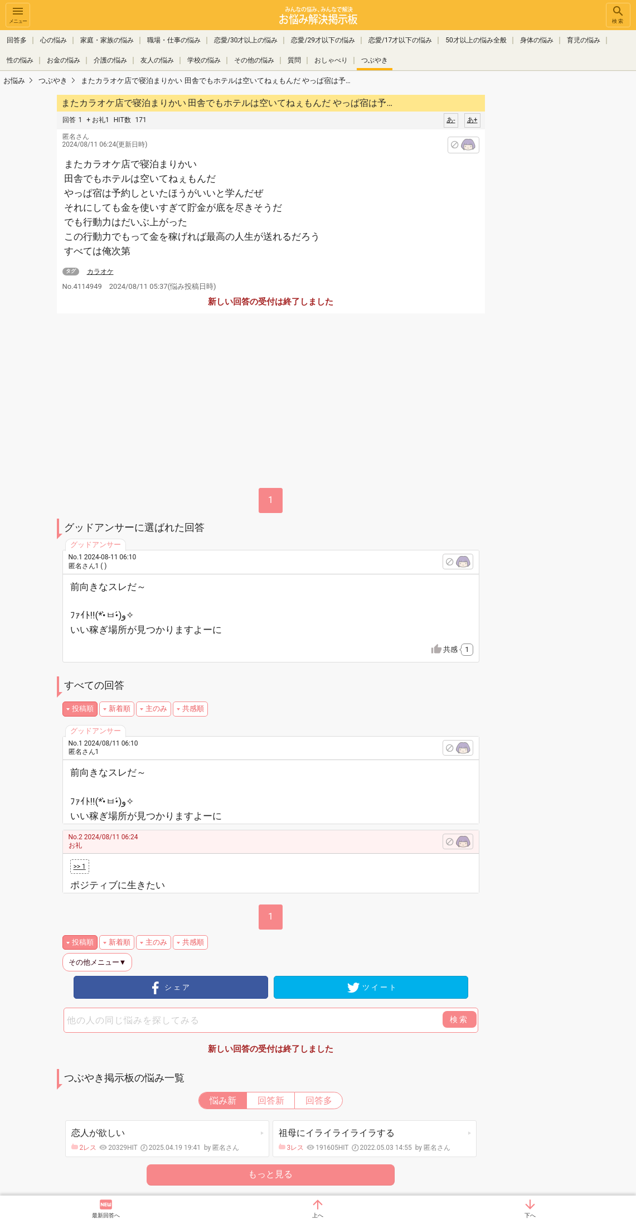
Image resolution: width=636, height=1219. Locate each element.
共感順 (193, 708)
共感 (458, 650)
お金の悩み (63, 60)
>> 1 (80, 866)
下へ (530, 1215)
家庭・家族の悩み (107, 40)
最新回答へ (106, 1215)
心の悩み (53, 40)
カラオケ (100, 271)
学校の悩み (204, 60)
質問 (294, 60)
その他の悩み (254, 60)
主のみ (156, 708)
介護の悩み (110, 60)
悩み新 (223, 1100)
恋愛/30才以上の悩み (246, 40)
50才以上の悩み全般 (476, 40)
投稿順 (83, 708)
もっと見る (270, 1174)
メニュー (18, 14)
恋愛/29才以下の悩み (323, 40)
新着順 (119, 708)
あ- (450, 120)
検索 (618, 14)
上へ (317, 1215)
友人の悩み (157, 60)
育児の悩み (583, 40)
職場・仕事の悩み (174, 40)
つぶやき (374, 60)
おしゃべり (331, 60)
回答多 (17, 40)
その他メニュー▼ (98, 962)
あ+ (472, 120)
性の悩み (20, 60)
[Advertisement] (563, 260)
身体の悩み (537, 40)
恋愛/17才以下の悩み (400, 40)
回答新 (271, 1100)
